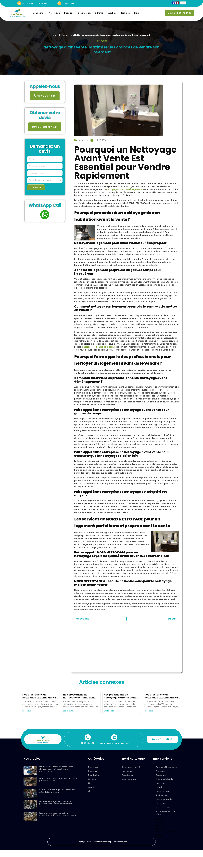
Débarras (69, 13)
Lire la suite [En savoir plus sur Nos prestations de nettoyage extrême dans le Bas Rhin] (149, 711)
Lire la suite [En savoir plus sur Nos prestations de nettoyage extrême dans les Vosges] (68, 711)
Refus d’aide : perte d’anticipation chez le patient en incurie (58, 779)
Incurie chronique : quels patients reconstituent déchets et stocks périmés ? (58, 815)
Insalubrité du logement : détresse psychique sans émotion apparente (55, 802)
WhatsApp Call (44, 205)
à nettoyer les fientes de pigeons (98, 346)
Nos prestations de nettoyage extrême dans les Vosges (79, 697)
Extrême (99, 13)
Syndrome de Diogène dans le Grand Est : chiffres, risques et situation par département (58, 768)
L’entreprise (39, 13)
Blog (136, 13)
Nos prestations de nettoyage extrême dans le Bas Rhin (161, 697)
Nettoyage (54, 13)
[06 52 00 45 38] (59, 3)
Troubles (125, 13)
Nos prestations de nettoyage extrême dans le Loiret (39, 697)
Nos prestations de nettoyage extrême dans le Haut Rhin (121, 697)
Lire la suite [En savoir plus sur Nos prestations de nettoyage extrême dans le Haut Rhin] (109, 711)
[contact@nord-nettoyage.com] (19, 3)
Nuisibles (112, 13)
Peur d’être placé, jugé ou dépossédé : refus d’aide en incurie (57, 790)
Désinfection (84, 13)
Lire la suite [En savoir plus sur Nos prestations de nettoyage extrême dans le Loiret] (27, 711)
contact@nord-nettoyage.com (34, 3)
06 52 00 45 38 (68, 3)
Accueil (56, 35)
